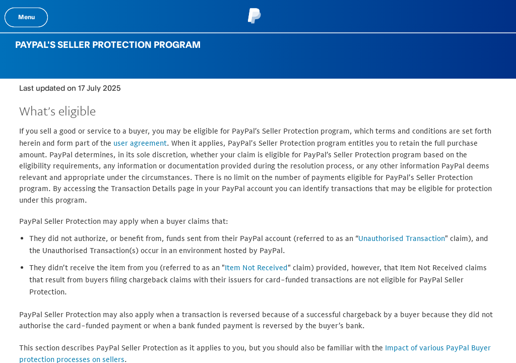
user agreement (140, 143)
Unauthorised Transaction (401, 238)
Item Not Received (256, 267)
